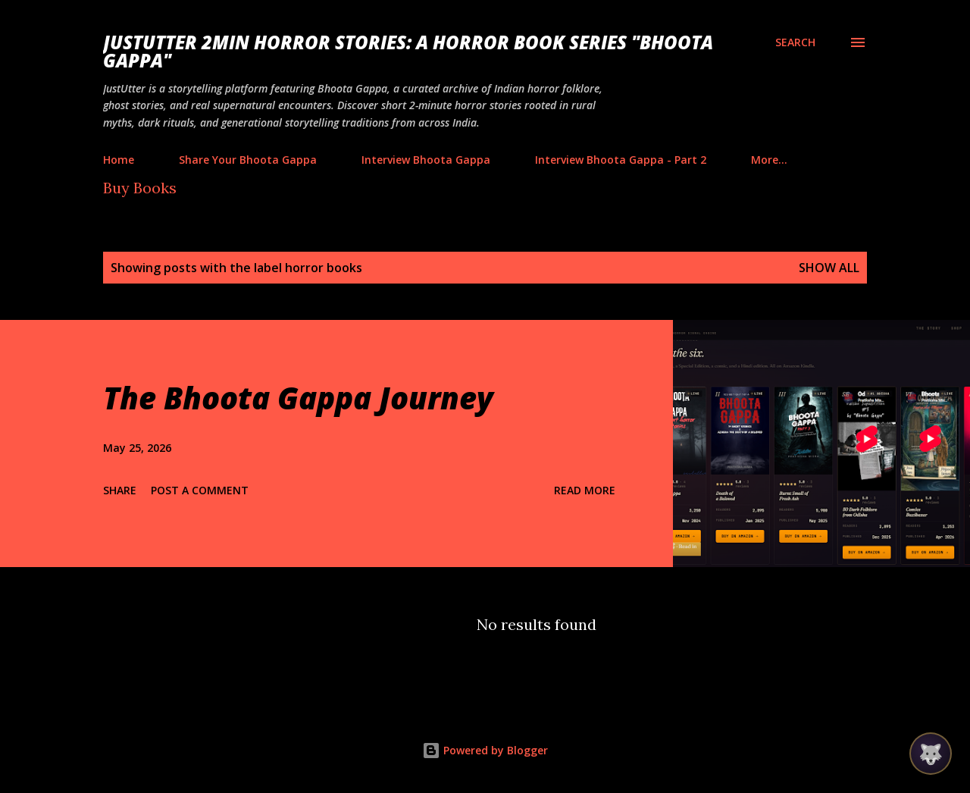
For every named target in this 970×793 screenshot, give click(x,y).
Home (118, 159)
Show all (829, 267)
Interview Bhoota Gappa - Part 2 (620, 159)
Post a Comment (200, 490)
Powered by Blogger (485, 750)
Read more (584, 490)
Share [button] (119, 490)
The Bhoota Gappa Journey (298, 397)
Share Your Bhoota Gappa (248, 159)
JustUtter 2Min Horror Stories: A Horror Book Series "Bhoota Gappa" (408, 51)
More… (769, 159)
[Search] (795, 42)
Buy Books (140, 187)
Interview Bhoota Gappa (425, 159)
